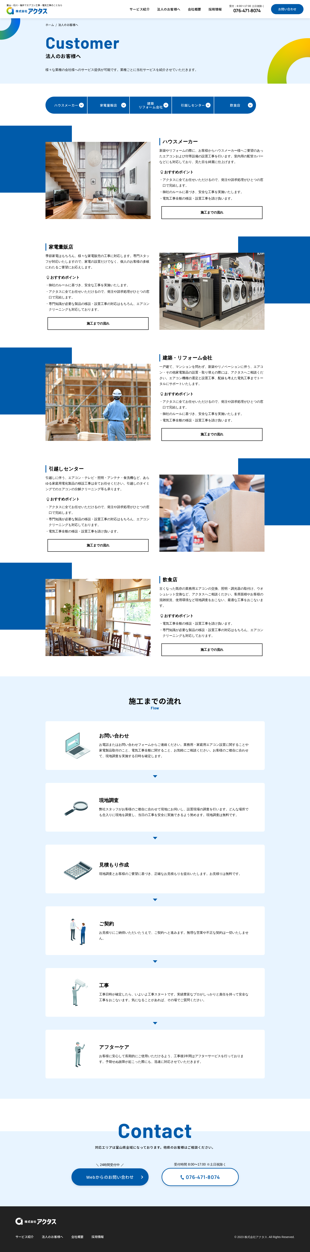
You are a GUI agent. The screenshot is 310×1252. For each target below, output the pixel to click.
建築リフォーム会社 (153, 105)
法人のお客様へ (168, 9)
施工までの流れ (212, 212)
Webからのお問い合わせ (114, 1177)
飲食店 (241, 105)
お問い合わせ (287, 9)
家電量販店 (113, 105)
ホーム (49, 25)
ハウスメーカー (69, 105)
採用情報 (215, 9)
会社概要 (194, 9)
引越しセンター (196, 105)
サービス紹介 (140, 9)
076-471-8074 (247, 11)
